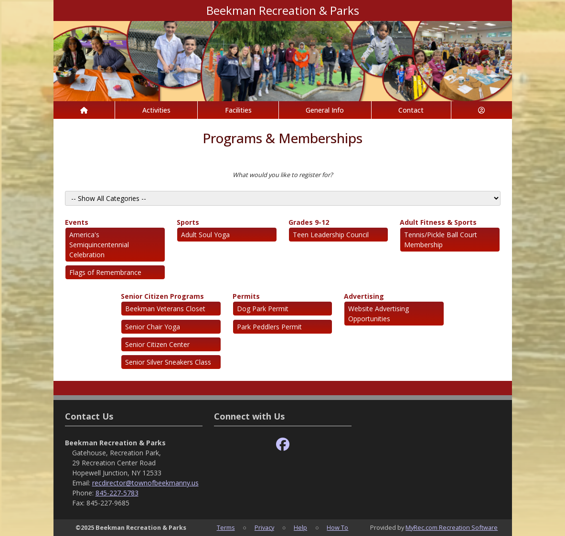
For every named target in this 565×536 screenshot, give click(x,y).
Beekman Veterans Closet (165, 308)
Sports (188, 222)
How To (337, 527)
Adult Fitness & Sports (438, 222)
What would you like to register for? (283, 174)
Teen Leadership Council (331, 234)
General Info (325, 110)
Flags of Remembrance (105, 272)
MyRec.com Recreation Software (451, 527)
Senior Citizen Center (157, 344)
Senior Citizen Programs (162, 296)
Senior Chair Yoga (152, 326)
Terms (226, 527)
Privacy (264, 527)
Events (76, 222)
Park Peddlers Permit (269, 326)
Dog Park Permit (262, 308)
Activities (156, 110)
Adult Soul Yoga (205, 234)
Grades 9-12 (308, 222)
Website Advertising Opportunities (378, 313)
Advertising (364, 296)
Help (300, 527)
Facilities (238, 110)
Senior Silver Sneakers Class (168, 362)
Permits (246, 296)
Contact (411, 110)
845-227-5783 (117, 492)
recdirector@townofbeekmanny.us (145, 482)
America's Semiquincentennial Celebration (99, 244)
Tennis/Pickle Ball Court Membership (440, 239)
